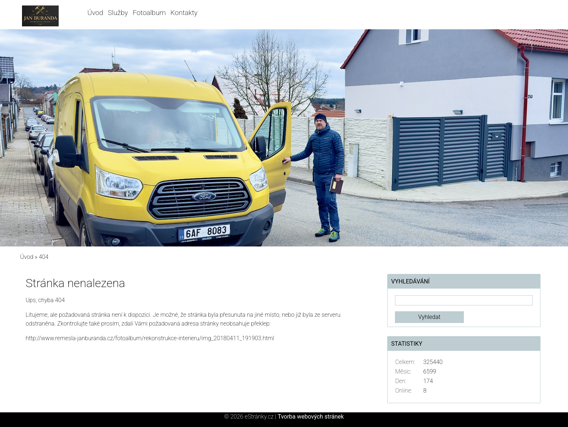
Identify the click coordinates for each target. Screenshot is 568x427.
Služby (118, 12)
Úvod (95, 12)
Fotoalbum (149, 12)
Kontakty (184, 12)
